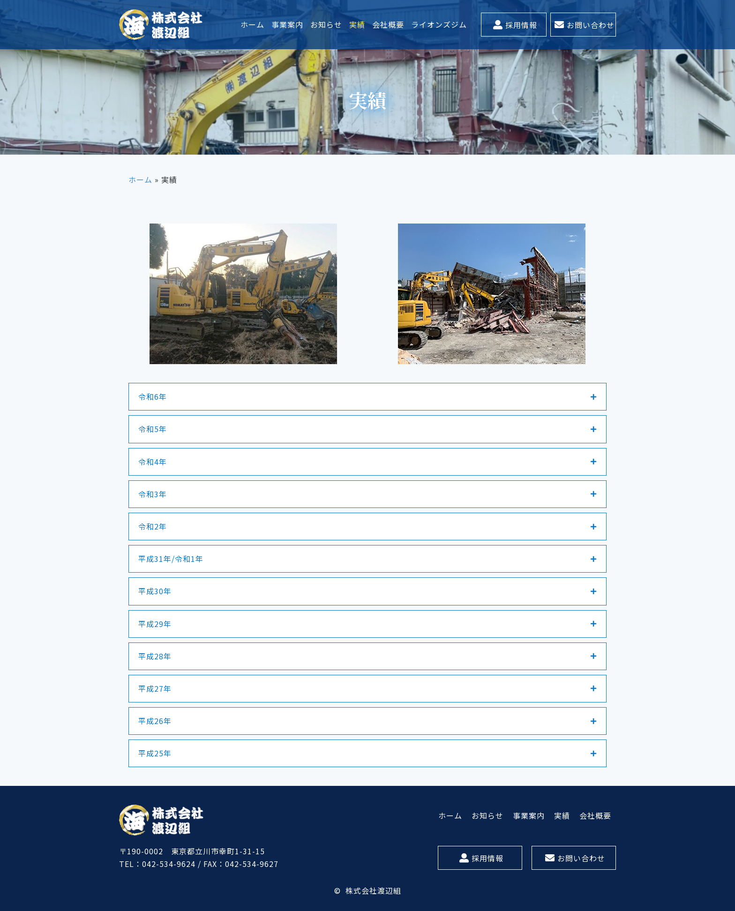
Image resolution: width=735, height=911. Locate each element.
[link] (252, 25)
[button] (514, 25)
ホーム (140, 179)
